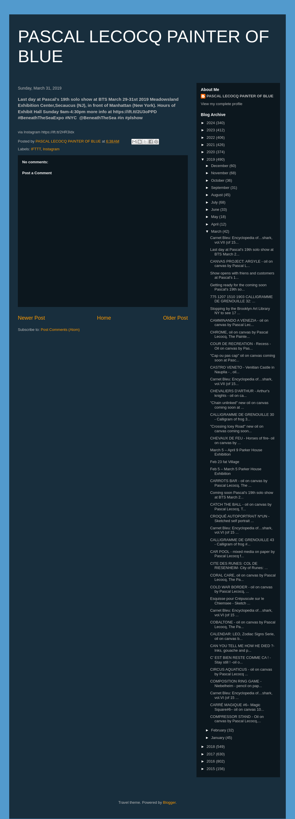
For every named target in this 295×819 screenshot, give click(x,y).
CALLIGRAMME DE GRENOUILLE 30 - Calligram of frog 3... (242, 416)
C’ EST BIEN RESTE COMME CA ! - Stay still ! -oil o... (240, 659)
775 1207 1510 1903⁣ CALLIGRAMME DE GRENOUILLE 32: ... (241, 299)
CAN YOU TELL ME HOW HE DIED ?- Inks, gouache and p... (242, 648)
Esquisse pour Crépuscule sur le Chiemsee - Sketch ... (237, 600)
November (220, 173)
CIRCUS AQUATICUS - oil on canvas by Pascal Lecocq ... (241, 671)
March (217, 231)
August (217, 195)
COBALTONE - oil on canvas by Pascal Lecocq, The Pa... (242, 624)
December (220, 166)
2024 (211, 123)
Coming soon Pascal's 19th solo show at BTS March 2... (241, 494)
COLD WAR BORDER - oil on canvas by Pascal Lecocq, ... (241, 589)
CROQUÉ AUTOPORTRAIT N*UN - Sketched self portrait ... (239, 518)
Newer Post (31, 318)
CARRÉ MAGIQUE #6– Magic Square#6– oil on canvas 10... (237, 707)
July (215, 202)
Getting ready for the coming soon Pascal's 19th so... (238, 287)
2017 (211, 754)
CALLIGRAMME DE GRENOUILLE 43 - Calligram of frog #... (242, 542)
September (220, 187)
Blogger (169, 802)
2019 (211, 159)
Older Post (175, 318)
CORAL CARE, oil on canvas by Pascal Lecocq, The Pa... (242, 577)
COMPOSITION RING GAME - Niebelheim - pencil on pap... (236, 683)
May (215, 217)
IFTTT (36, 149)
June (215, 209)
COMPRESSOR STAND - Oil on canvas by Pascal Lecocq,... (237, 718)
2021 (211, 145)
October (218, 180)
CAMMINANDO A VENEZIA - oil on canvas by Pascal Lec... (239, 322)
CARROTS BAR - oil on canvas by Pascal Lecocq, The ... (238, 483)
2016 (211, 761)
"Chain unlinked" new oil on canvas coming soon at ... (239, 405)
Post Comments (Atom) (60, 329)
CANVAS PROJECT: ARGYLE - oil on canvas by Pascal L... (241, 263)
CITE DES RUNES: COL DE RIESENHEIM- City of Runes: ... (239, 565)
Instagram (51, 149)
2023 (211, 130)
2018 (211, 746)
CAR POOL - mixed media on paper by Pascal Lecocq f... (242, 553)
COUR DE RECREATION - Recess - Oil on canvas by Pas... (240, 346)
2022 (211, 137)
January (218, 737)
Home (104, 318)
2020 (211, 152)
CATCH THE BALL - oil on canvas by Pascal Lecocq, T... (240, 506)
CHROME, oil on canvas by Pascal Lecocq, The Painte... (239, 334)
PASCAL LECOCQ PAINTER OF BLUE (240, 96)
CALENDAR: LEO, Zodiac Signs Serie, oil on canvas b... (242, 636)
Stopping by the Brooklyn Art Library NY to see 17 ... (240, 310)
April (215, 224)
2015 (211, 769)
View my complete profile (221, 104)
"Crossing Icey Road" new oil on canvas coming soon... (236, 428)
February (219, 730)
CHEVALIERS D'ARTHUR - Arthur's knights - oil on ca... (239, 393)
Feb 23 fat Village (224, 462)
